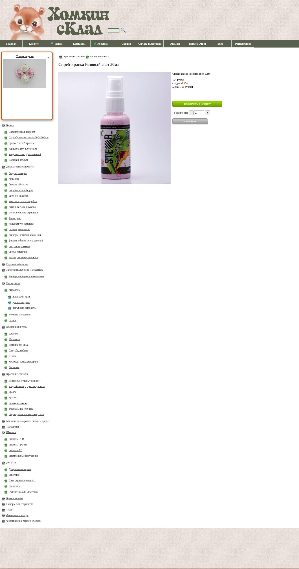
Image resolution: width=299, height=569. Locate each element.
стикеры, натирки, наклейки (25, 235)
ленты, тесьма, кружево (22, 206)
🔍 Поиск (57, 43)
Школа (12, 356)
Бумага (10, 125)
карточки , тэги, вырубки (23, 201)
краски (13, 397)
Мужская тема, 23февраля (23, 361)
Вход (220, 43)
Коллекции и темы (16, 326)
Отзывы (175, 43)
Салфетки (14, 486)
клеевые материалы (20, 314)
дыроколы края (21, 296)
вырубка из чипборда (21, 190)
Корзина (100, 44)
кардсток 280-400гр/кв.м (23, 148)
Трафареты (12, 426)
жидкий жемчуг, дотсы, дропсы (27, 386)
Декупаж (11, 462)
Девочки (13, 333)
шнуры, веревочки (19, 246)
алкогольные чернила (21, 408)
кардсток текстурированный (25, 154)
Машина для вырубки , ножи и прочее (28, 421)
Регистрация (243, 43)
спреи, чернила (18, 403)
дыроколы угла (21, 302)
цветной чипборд (18, 195)
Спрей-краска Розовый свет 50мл (88, 64)
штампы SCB (16, 439)
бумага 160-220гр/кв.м (21, 143)
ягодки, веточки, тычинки (23, 257)
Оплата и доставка (149, 43)
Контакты (79, 43)
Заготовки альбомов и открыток (24, 269)
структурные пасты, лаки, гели (26, 414)
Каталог (34, 43)
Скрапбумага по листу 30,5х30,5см (28, 137)
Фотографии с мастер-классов (23, 520)
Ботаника (14, 367)
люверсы (14, 178)
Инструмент (13, 283)
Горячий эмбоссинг (17, 264)
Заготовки (14, 474)
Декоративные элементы (20, 166)
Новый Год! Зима (19, 344)
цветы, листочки (18, 251)
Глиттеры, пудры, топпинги (24, 380)
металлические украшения (24, 212)
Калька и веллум (18, 159)
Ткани (9, 509)
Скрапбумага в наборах (22, 131)
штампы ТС (15, 450)
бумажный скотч (18, 184)
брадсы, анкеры (18, 173)
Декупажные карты (20, 469)
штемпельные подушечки (23, 455)
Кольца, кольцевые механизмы (26, 276)
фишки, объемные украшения (26, 240)
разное (12, 320)
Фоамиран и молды (17, 515)
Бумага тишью (14, 498)
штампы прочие (18, 444)
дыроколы (14, 289)
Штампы (11, 432)
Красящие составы (17, 374)
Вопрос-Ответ (197, 43)
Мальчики (14, 339)
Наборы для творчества (19, 504)
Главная (11, 43)
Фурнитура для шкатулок (23, 491)
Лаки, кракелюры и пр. (22, 480)
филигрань (15, 218)
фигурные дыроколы (24, 307)
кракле (12, 391)
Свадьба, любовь (18, 350)
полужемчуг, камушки (21, 223)
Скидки (124, 43)
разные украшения (19, 229)
